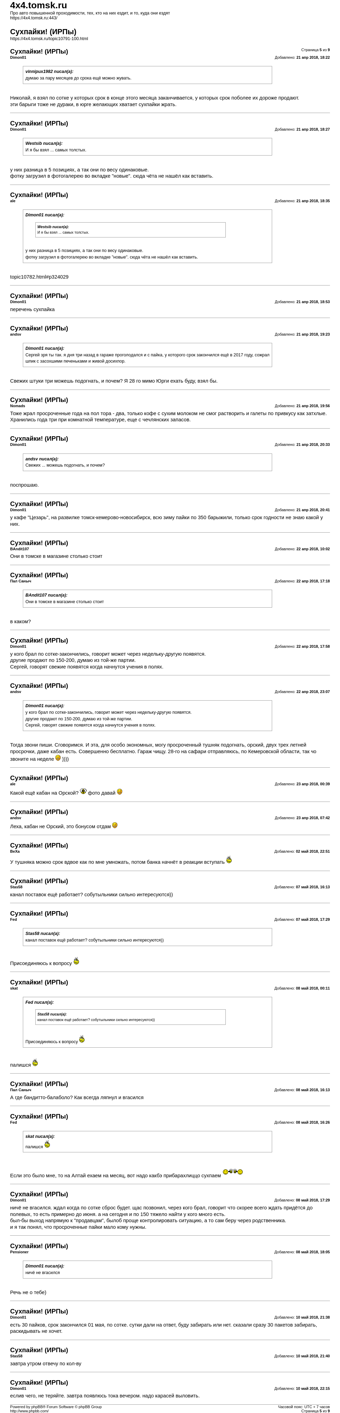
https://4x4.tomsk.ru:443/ (33, 18)
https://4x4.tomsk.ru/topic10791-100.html (49, 38)
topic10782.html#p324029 (39, 277)
